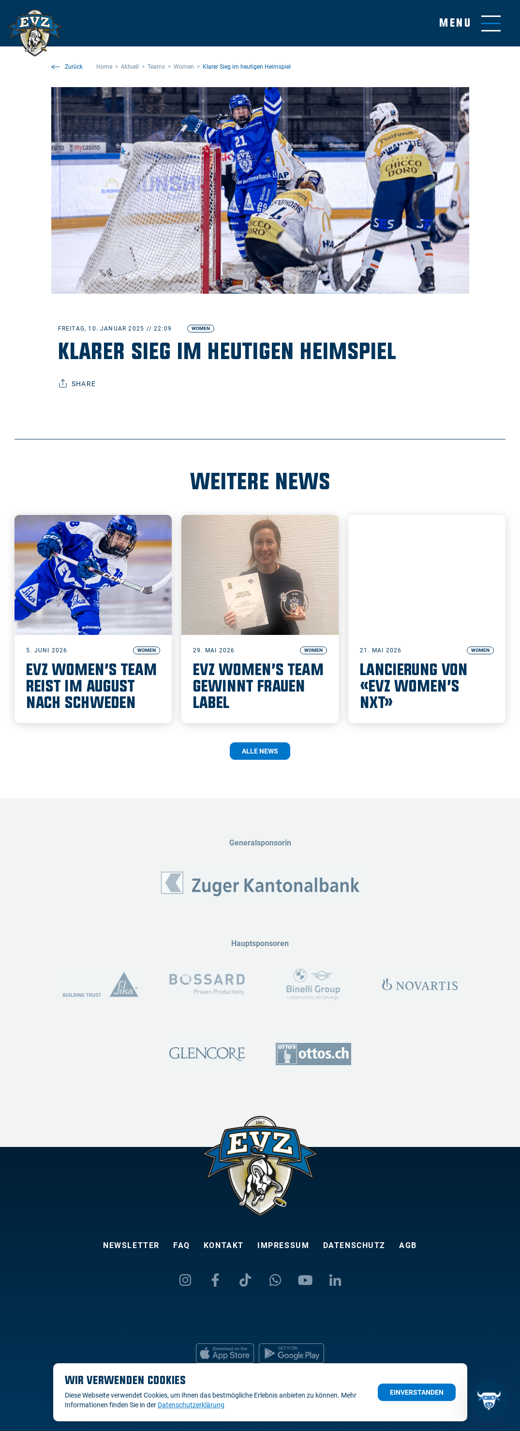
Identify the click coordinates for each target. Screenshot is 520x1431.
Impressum (283, 1245)
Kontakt (224, 1245)
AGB (408, 1245)
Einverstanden (417, 1392)
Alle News (260, 751)
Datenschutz (354, 1245)
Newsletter (131, 1245)
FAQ (181, 1245)
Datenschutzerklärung (191, 1405)
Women (201, 328)
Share (77, 384)
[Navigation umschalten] (470, 23)
